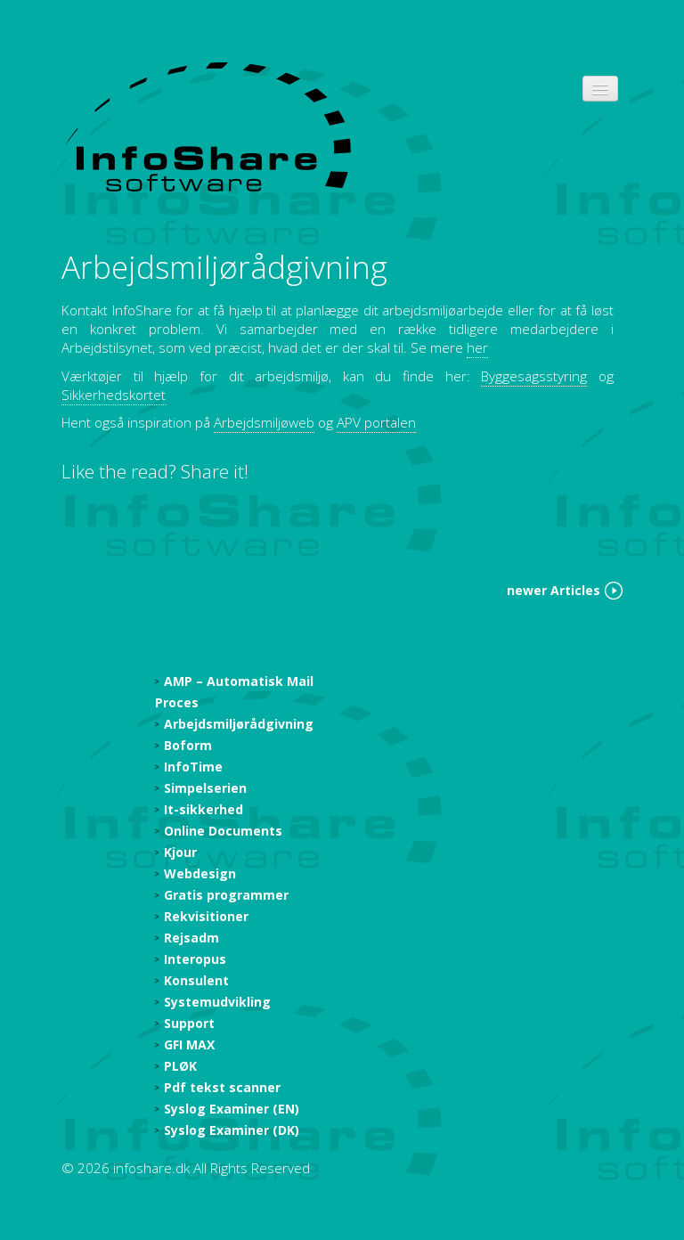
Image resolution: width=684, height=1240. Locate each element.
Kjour (180, 852)
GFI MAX (189, 1044)
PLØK (180, 1065)
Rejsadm (191, 937)
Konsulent (196, 980)
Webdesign (200, 873)
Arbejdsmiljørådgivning (224, 267)
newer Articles (553, 590)
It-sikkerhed (203, 809)
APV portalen (376, 422)
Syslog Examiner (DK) (231, 1130)
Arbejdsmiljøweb (264, 422)
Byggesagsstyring (534, 376)
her (477, 348)
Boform (188, 745)
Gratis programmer (226, 894)
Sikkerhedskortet (113, 395)
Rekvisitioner (206, 916)
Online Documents (223, 830)
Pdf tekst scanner (222, 1087)
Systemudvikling (217, 1001)
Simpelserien (205, 787)
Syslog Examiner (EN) (231, 1108)
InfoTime (193, 766)
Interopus (195, 958)
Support (189, 1023)
